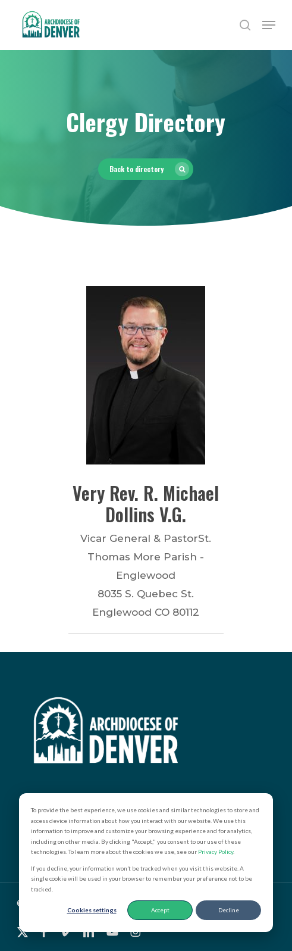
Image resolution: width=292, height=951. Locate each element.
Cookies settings (92, 909)
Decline (228, 909)
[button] (268, 25)
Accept (160, 909)
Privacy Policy (215, 851)
